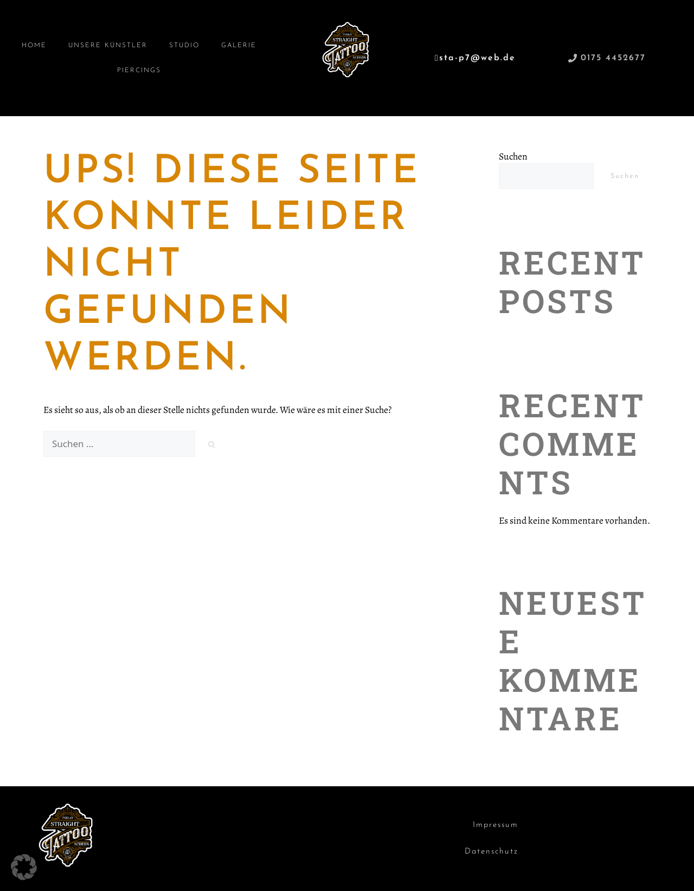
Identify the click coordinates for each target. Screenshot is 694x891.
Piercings (139, 70)
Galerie (238, 45)
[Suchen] (212, 445)
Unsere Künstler (107, 45)
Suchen (513, 156)
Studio (184, 45)
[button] (24, 867)
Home (34, 45)
